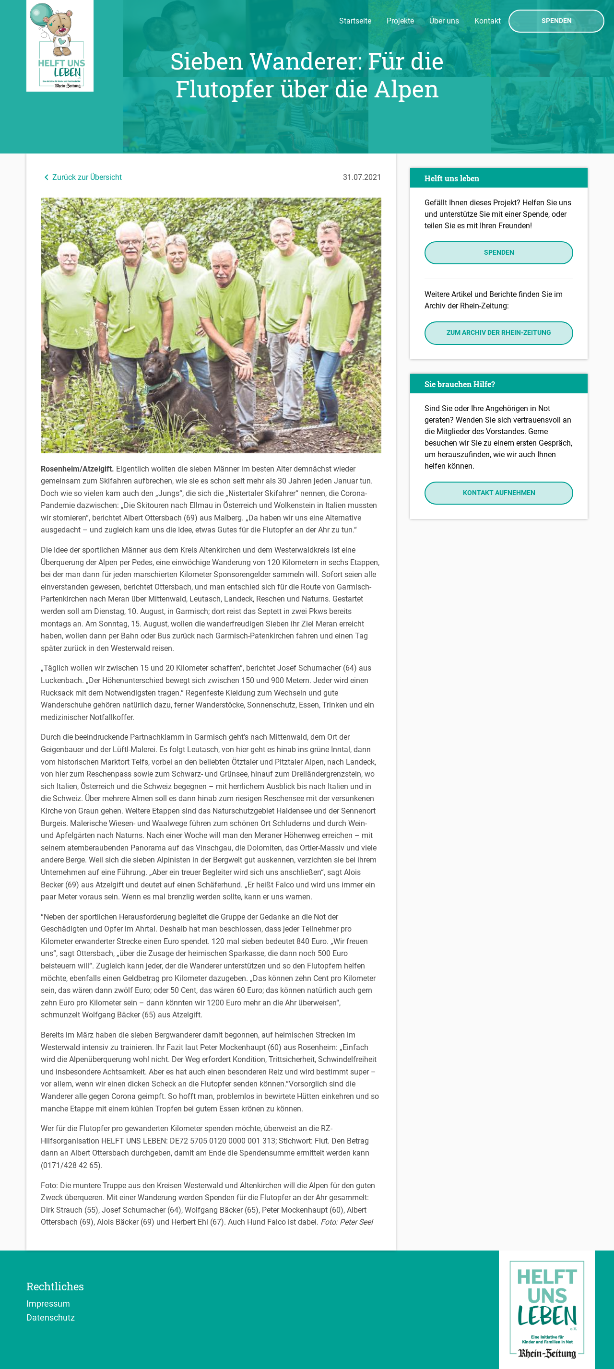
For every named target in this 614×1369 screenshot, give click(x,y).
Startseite (355, 20)
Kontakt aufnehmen (499, 493)
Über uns (444, 20)
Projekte (400, 20)
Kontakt (487, 20)
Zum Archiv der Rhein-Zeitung (499, 333)
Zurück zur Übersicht (81, 177)
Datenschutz (50, 1317)
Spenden (557, 21)
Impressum (48, 1303)
